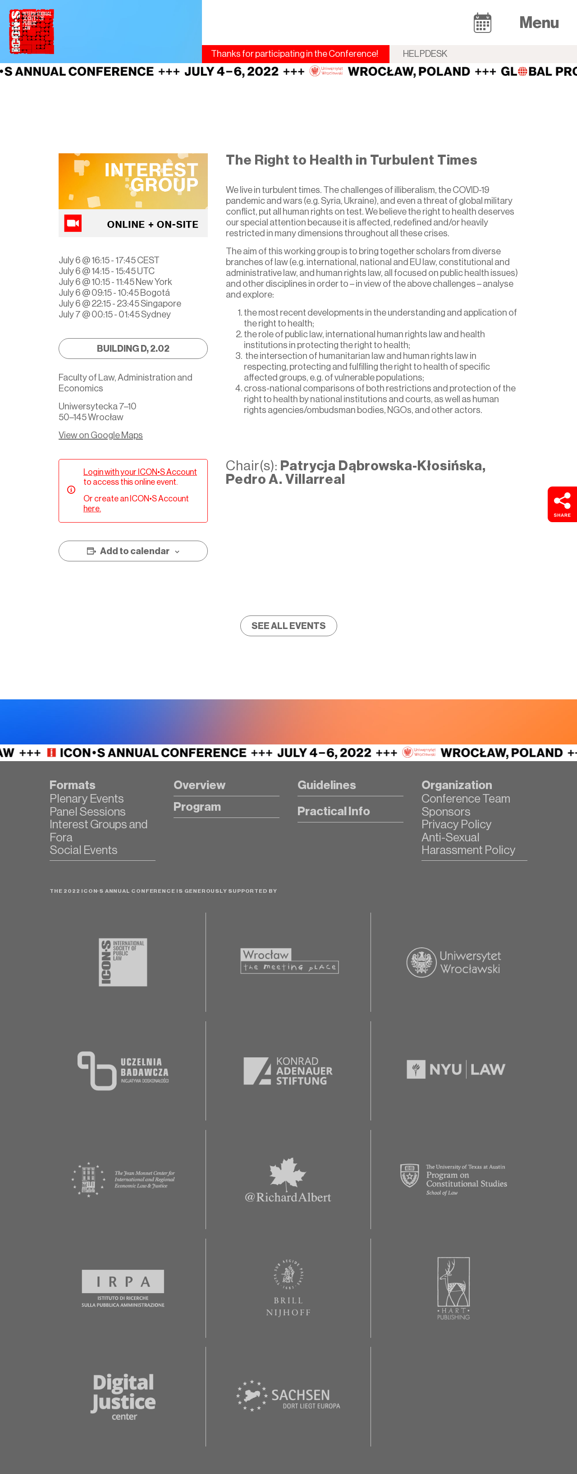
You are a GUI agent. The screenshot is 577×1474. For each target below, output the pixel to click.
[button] (482, 22)
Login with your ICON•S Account (140, 472)
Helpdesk (425, 54)
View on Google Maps (101, 435)
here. (92, 508)
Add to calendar (134, 551)
